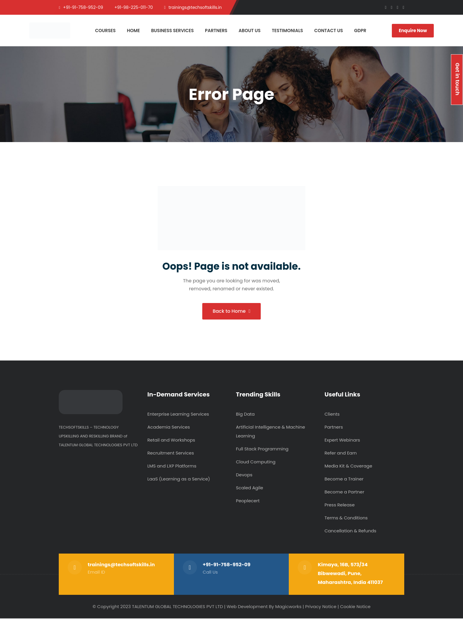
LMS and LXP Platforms (171, 466)
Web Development (247, 607)
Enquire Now (413, 30)
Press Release (340, 505)
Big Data (245, 414)
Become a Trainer (344, 479)
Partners (334, 427)
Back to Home (231, 311)
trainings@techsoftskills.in (121, 565)
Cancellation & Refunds (350, 531)
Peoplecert (248, 501)
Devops (244, 475)
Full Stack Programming (262, 449)
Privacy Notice (320, 607)
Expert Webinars (342, 440)
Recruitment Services (170, 453)
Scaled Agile (249, 488)
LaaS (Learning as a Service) (178, 479)
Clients (332, 414)
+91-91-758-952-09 (227, 565)
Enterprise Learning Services (178, 414)
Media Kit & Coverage (348, 466)
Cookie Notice (355, 607)
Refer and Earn (341, 453)
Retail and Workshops (171, 440)
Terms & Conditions (346, 518)
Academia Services (168, 427)
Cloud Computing (255, 462)
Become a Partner (344, 492)
